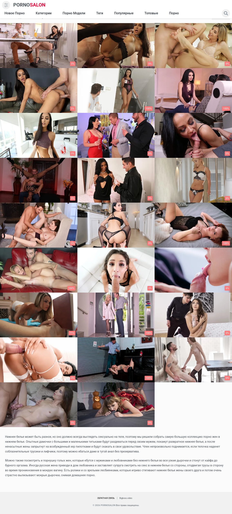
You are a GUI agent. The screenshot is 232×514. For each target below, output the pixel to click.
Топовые (151, 13)
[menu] (6, 5)
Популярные (124, 13)
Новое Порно (14, 13)
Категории (44, 13)
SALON (29, 5)
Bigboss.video (125, 498)
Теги (99, 13)
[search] (226, 13)
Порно (174, 13)
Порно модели (73, 13)
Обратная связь (106, 498)
